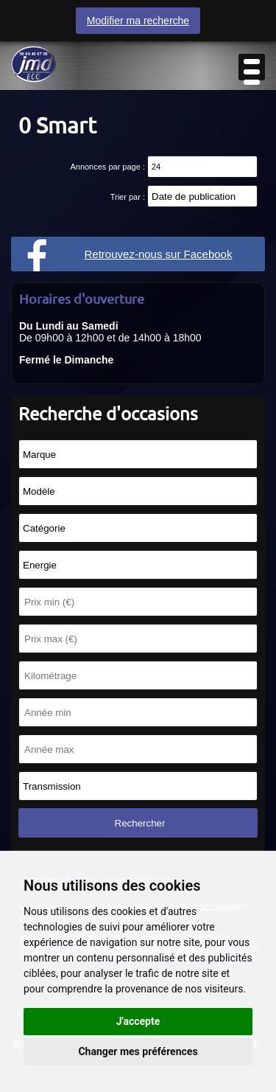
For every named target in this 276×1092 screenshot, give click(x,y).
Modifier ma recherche (138, 21)
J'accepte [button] (138, 1021)
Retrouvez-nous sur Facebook (159, 254)
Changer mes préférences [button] (137, 1051)
